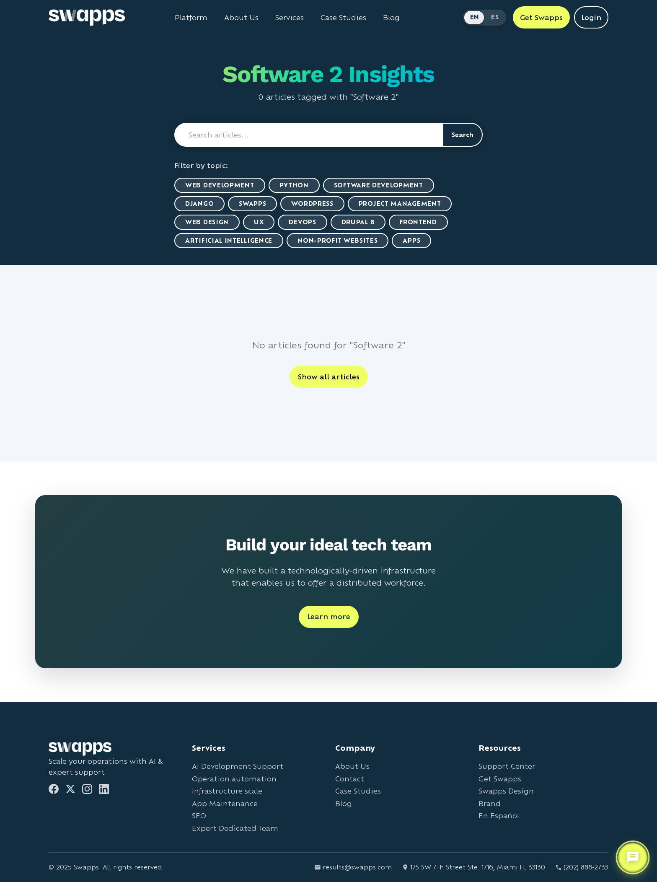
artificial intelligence (228, 240)
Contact (349, 778)
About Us (352, 766)
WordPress (312, 204)
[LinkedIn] (104, 789)
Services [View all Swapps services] (289, 17)
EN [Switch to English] (474, 17)
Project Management (400, 204)
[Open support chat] (632, 856)
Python (294, 185)
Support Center (507, 766)
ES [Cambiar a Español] (495, 17)
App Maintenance (225, 803)
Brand (490, 803)
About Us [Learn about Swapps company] (241, 17)
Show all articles (329, 376)
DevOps (302, 222)
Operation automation (234, 778)
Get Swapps (500, 778)
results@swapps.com (353, 867)
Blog (343, 803)
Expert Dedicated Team (235, 828)
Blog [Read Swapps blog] (391, 17)
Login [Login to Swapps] (591, 17)
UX (259, 222)
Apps (411, 240)
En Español (499, 815)
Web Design (207, 222)
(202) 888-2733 (581, 867)
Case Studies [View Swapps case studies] (343, 17)
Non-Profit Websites (337, 240)
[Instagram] (87, 789)
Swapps (252, 204)
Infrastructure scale (227, 790)
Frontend (418, 222)
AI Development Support (237, 766)
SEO (199, 815)
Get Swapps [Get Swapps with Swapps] (541, 17)
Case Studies (358, 790)
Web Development (219, 185)
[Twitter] (70, 789)
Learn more (328, 616)
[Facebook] (54, 789)
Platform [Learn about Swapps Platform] (191, 17)
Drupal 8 (358, 222)
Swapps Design (506, 790)
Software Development (378, 185)
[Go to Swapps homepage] (87, 17)
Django (199, 204)
